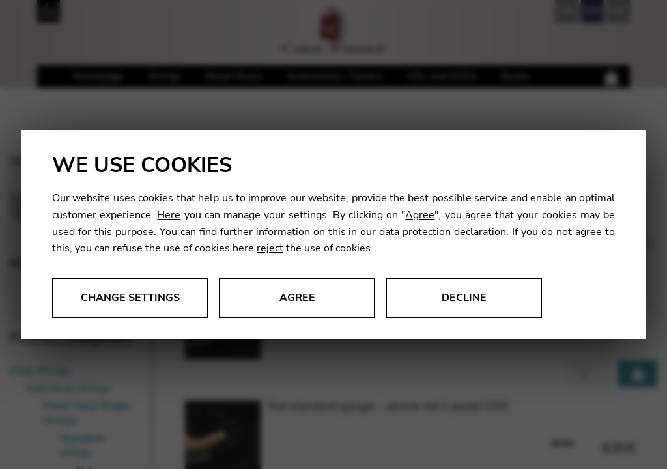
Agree (419, 215)
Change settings (130, 298)
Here (168, 215)
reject (270, 248)
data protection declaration (442, 232)
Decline (464, 298)
